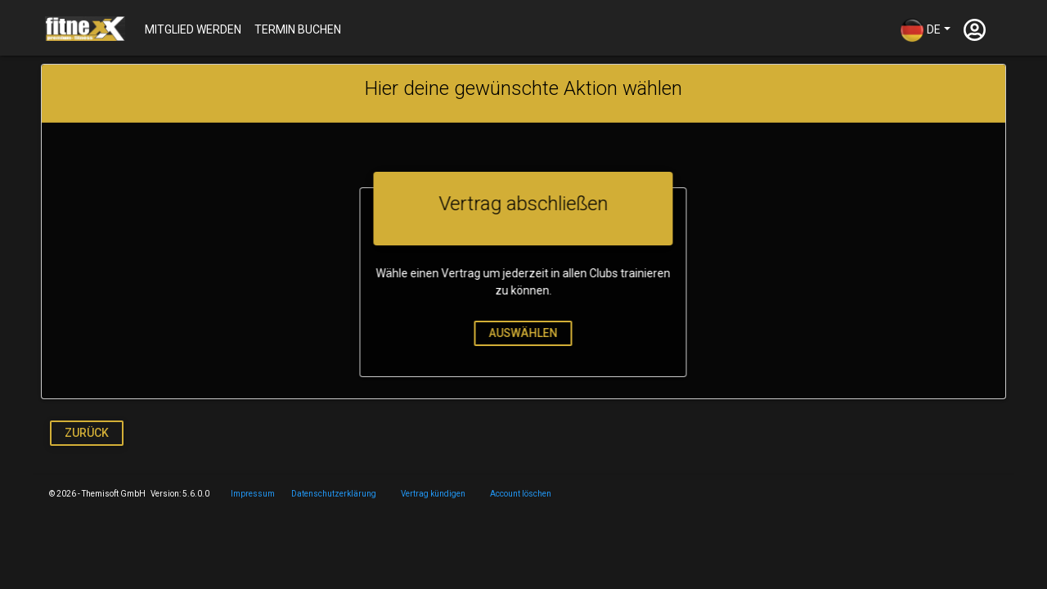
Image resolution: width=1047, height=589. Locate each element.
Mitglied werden (193, 29)
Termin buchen (297, 29)
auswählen (519, 332)
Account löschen (520, 493)
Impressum (253, 493)
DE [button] (920, 30)
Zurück (87, 432)
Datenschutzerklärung (333, 493)
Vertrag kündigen (433, 493)
